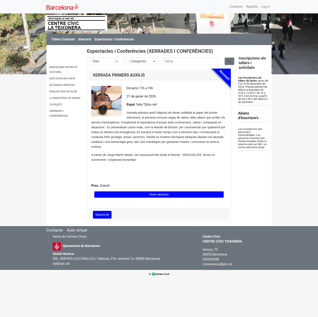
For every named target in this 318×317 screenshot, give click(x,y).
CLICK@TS (55, 104)
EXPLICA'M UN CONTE (62, 78)
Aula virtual (77, 230)
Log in (265, 7)
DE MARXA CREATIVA (62, 84)
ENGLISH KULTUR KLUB (63, 91)
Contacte (236, 7)
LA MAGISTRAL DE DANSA (64, 97)
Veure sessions (159, 194)
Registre (252, 7)
